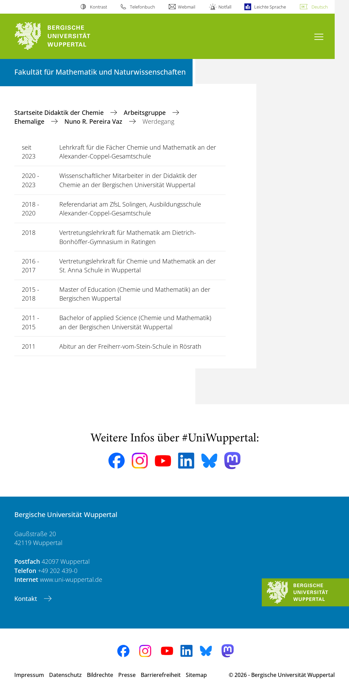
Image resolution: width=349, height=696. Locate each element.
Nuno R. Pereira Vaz (94, 121)
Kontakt (26, 598)
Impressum (29, 675)
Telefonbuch (142, 7)
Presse (127, 675)
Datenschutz (65, 675)
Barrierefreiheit (161, 675)
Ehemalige (30, 121)
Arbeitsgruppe (145, 112)
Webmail (186, 7)
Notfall (224, 7)
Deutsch (320, 7)
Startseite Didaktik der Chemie (59, 112)
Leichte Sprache (270, 7)
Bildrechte (100, 675)
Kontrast (98, 7)
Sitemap (196, 675)
